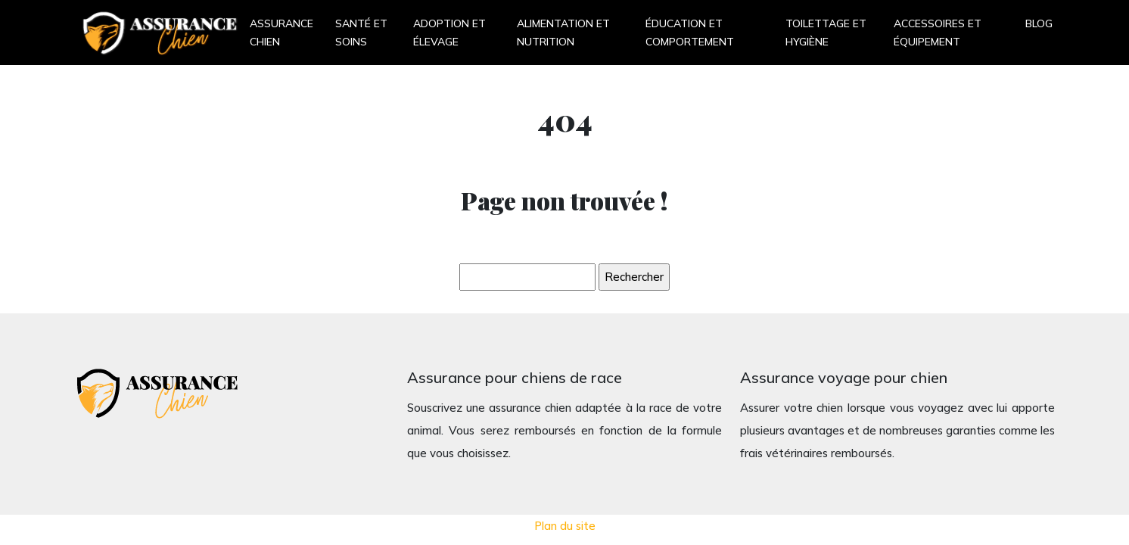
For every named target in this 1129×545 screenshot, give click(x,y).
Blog (1039, 23)
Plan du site (565, 526)
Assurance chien (281, 32)
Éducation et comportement (689, 32)
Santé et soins (361, 32)
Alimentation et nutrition (563, 32)
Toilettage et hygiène (825, 32)
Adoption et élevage (449, 32)
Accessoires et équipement (937, 32)
